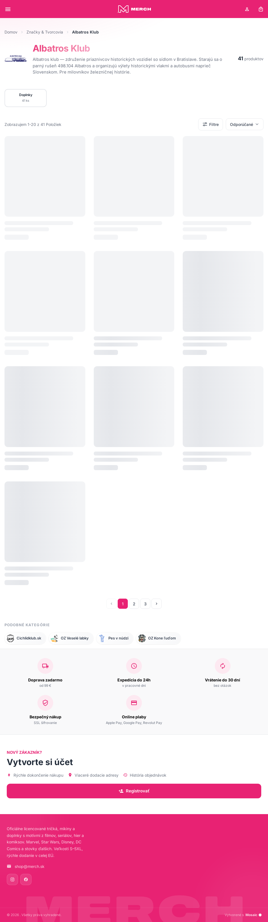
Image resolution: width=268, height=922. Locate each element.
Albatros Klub (61, 48)
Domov (11, 32)
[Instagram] (12, 879)
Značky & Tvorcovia (44, 32)
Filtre (210, 124)
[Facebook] (26, 879)
